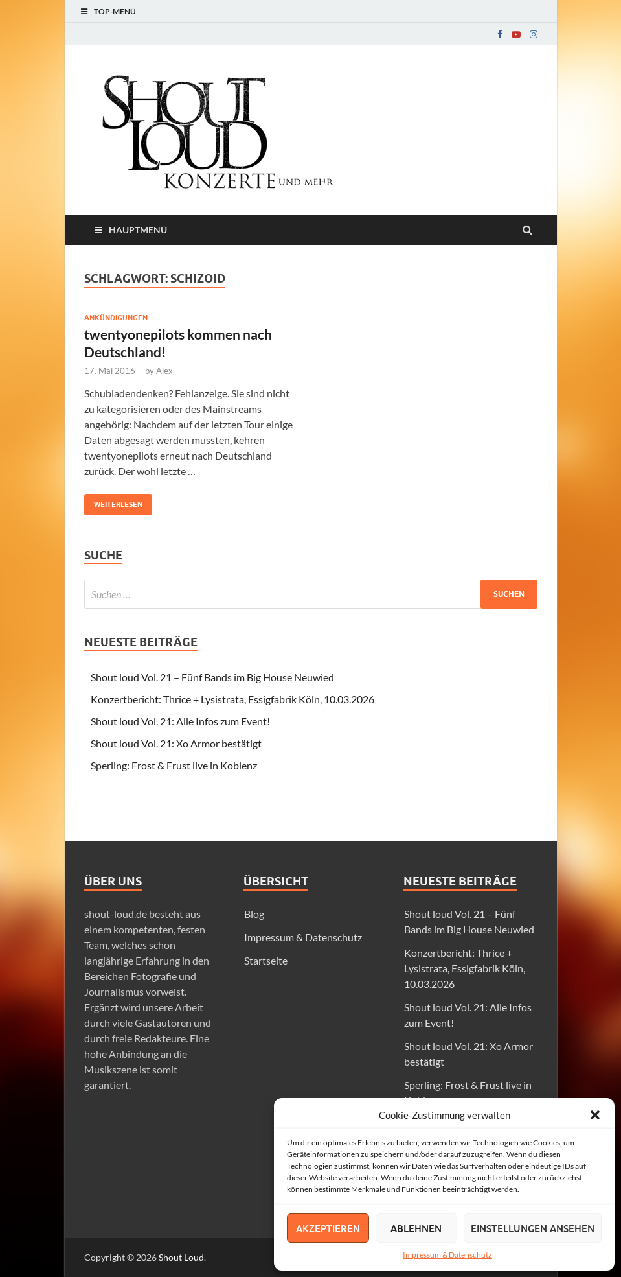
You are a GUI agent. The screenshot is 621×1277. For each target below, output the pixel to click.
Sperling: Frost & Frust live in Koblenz (174, 765)
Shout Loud (181, 1257)
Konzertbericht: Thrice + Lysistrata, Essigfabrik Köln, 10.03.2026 (232, 699)
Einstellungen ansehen (532, 1228)
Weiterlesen (113, 501)
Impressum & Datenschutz (447, 1254)
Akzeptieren (328, 1228)
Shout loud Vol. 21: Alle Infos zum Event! (180, 721)
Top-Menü (115, 11)
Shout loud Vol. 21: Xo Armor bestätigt (176, 743)
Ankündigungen (116, 317)
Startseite (266, 960)
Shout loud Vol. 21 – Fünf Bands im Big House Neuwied (212, 677)
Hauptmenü (138, 229)
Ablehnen (416, 1228)
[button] (595, 1114)
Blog (254, 914)
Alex (164, 371)
